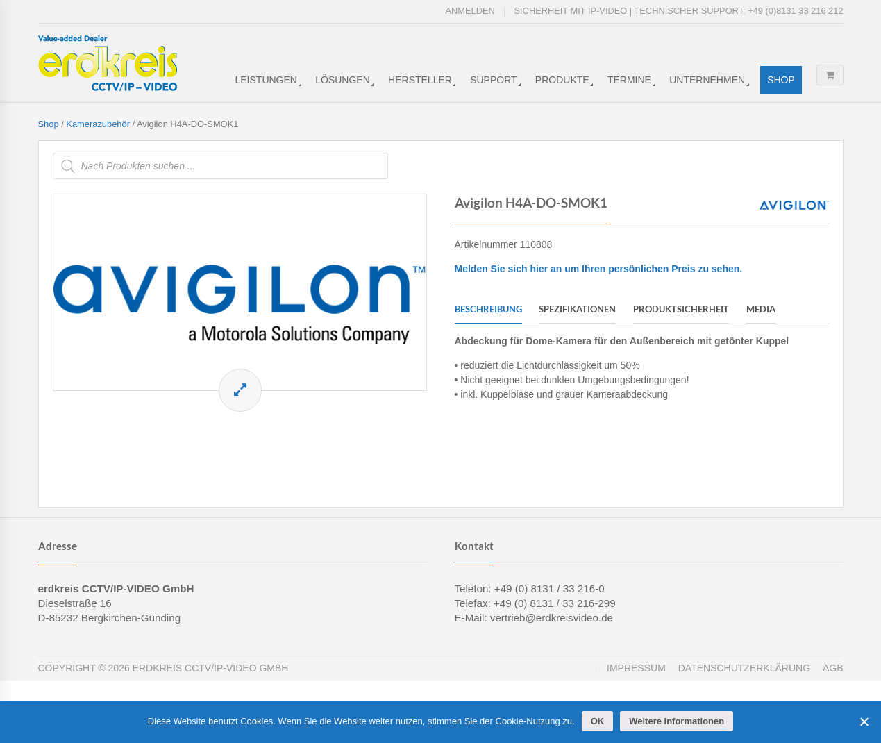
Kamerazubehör (98, 124)
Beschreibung (488, 309)
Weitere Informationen (676, 721)
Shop (781, 79)
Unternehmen (707, 79)
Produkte (562, 79)
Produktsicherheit (681, 309)
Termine (629, 79)
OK (598, 721)
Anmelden (470, 11)
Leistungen (266, 79)
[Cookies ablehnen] (864, 721)
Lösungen (342, 79)
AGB (833, 668)
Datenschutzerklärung (744, 668)
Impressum (636, 668)
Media (760, 309)
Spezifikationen (577, 309)
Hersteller (420, 79)
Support (493, 79)
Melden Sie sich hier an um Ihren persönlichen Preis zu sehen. (599, 268)
